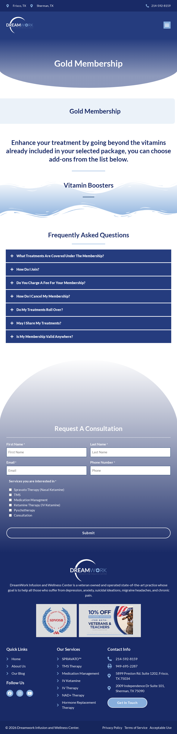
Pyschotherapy (24, 509)
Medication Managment (31, 499)
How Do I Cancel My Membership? (43, 297)
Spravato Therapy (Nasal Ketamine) (39, 489)
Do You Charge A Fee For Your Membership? (50, 283)
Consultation (23, 514)
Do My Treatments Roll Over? (39, 310)
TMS (17, 494)
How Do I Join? (27, 270)
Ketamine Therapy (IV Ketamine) (37, 504)
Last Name (99, 445)
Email (11, 462)
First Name (15, 445)
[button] (167, 25)
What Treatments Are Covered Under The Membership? (60, 256)
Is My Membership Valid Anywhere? (44, 337)
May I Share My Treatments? (38, 323)
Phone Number (102, 462)
